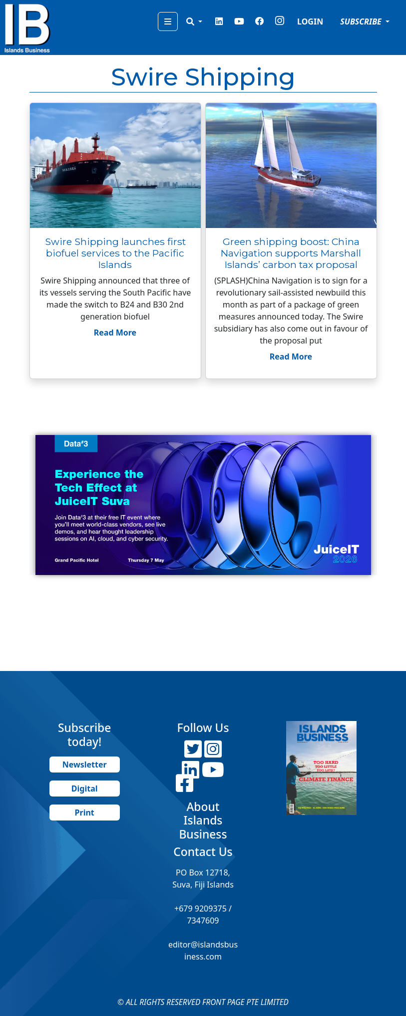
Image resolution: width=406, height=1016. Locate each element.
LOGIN (310, 21)
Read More (115, 332)
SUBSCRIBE (362, 21)
